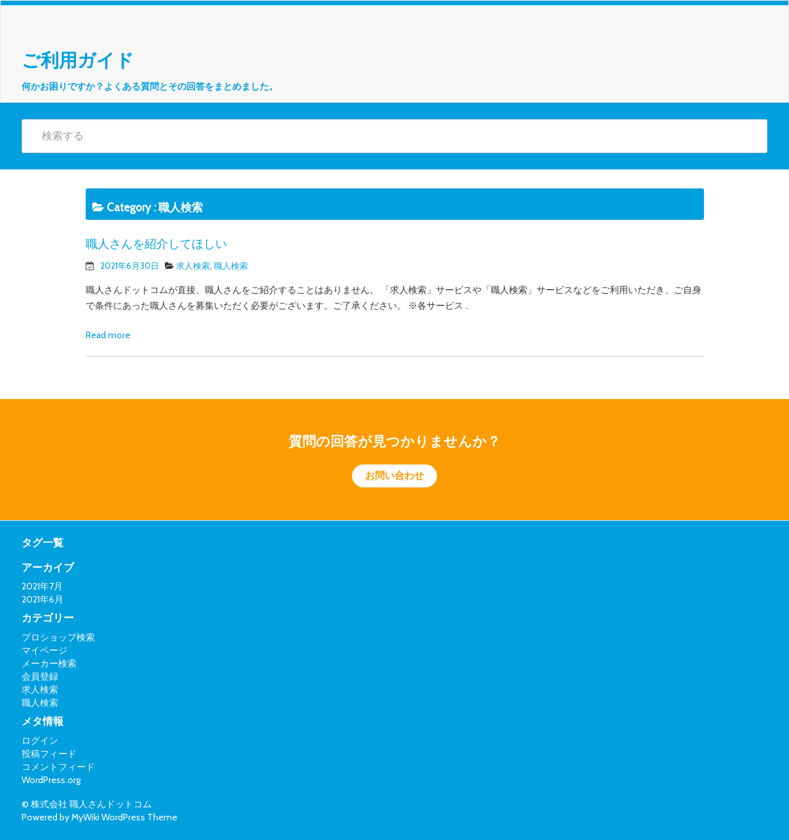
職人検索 (231, 265)
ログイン (40, 740)
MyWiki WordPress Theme (124, 817)
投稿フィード (49, 754)
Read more (108, 335)
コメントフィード (58, 767)
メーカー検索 (49, 663)
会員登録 (40, 676)
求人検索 (193, 265)
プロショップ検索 (58, 637)
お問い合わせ (394, 475)
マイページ (44, 650)
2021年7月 (42, 586)
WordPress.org (51, 780)
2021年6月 (42, 599)
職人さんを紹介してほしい (156, 244)
